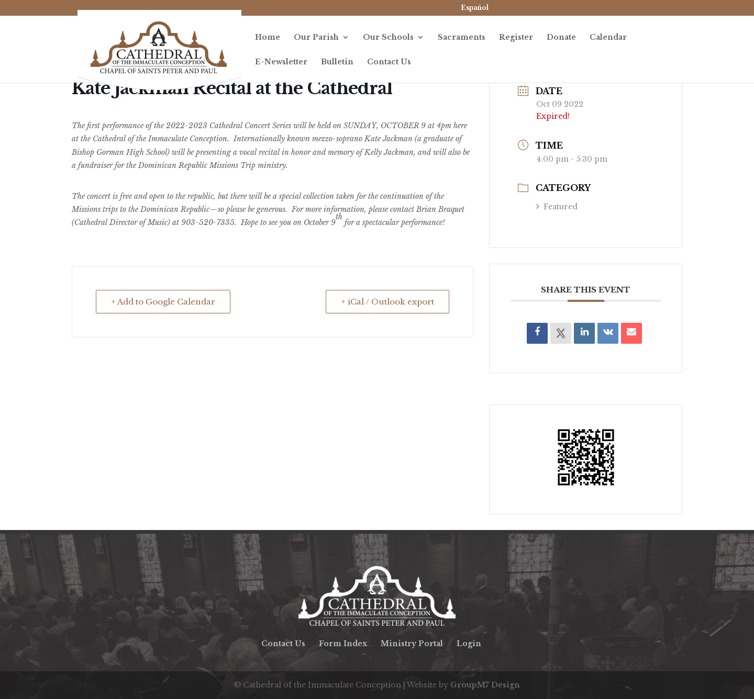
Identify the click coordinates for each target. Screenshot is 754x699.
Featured (557, 206)
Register (516, 37)
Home (267, 37)
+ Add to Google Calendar (163, 302)
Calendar (608, 37)
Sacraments (461, 37)
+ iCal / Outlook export (387, 302)
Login (469, 643)
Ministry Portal (412, 643)
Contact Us (389, 62)
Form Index (343, 643)
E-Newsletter (281, 62)
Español (475, 8)
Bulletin (337, 62)
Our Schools (388, 37)
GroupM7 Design (485, 685)
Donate (561, 37)
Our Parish (316, 37)
